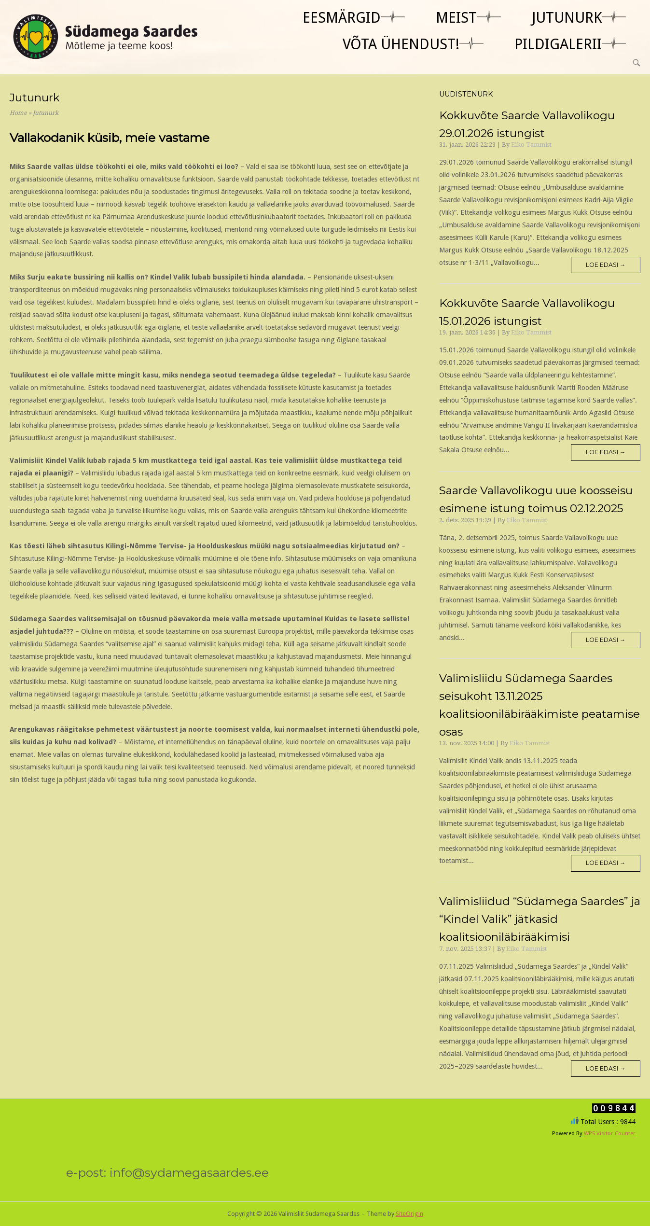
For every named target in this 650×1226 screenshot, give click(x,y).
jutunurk (567, 17)
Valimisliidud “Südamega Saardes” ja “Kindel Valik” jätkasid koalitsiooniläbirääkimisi (539, 919)
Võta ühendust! (401, 44)
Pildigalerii (558, 44)
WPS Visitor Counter (610, 1133)
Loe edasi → (605, 264)
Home (18, 113)
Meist (456, 17)
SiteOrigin (409, 1213)
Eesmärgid (342, 17)
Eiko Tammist (531, 144)
